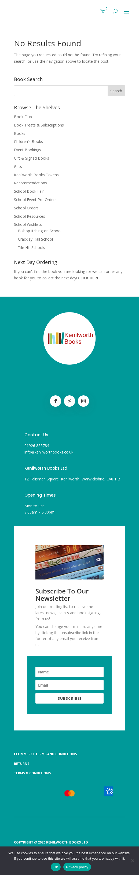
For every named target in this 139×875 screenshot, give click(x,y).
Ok (55, 867)
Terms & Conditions (32, 773)
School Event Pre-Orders (35, 199)
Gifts (18, 166)
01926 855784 (36, 445)
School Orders (26, 207)
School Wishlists (28, 224)
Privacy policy (77, 867)
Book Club (23, 116)
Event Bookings (27, 149)
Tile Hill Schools (31, 247)
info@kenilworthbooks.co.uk (48, 452)
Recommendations (30, 182)
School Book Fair (29, 191)
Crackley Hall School (35, 239)
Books (19, 133)
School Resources (29, 216)
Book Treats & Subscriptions (39, 125)
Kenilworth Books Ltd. (46, 468)
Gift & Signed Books (31, 158)
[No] (132, 860)
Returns (21, 763)
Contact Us (36, 435)
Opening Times (40, 495)
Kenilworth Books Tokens (36, 174)
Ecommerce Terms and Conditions (45, 754)
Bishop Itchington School (39, 230)
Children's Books (28, 141)
